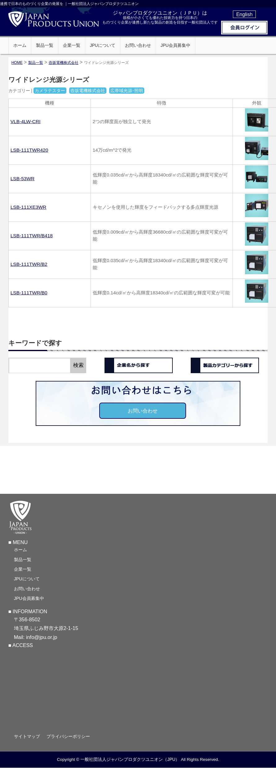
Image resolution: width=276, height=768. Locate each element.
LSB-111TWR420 (29, 150)
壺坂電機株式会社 (63, 62)
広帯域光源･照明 (126, 90)
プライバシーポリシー (68, 737)
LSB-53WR (23, 178)
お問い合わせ (143, 410)
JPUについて (27, 579)
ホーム (20, 550)
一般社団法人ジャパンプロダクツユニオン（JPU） (130, 760)
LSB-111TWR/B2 (29, 264)
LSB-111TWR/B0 (29, 292)
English (244, 14)
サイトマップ (27, 737)
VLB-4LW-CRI (26, 121)
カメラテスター (50, 90)
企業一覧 (22, 570)
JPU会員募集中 (29, 599)
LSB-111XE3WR (29, 207)
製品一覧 (22, 560)
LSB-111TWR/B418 (32, 235)
